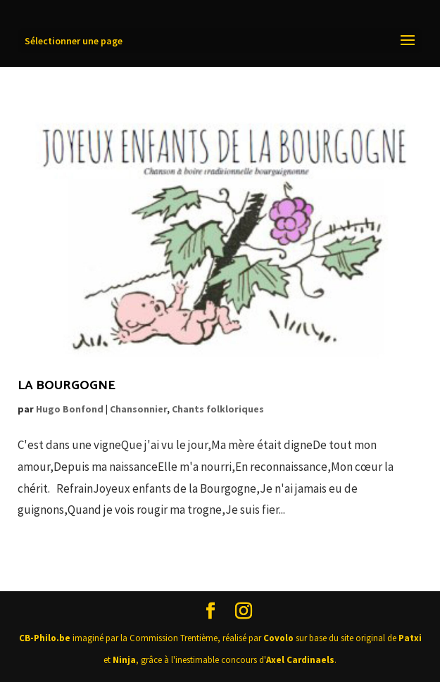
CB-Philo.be (44, 638)
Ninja (124, 660)
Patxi (410, 638)
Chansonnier (138, 409)
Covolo (278, 638)
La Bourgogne (66, 385)
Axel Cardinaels (300, 660)
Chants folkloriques (218, 409)
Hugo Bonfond (69, 409)
